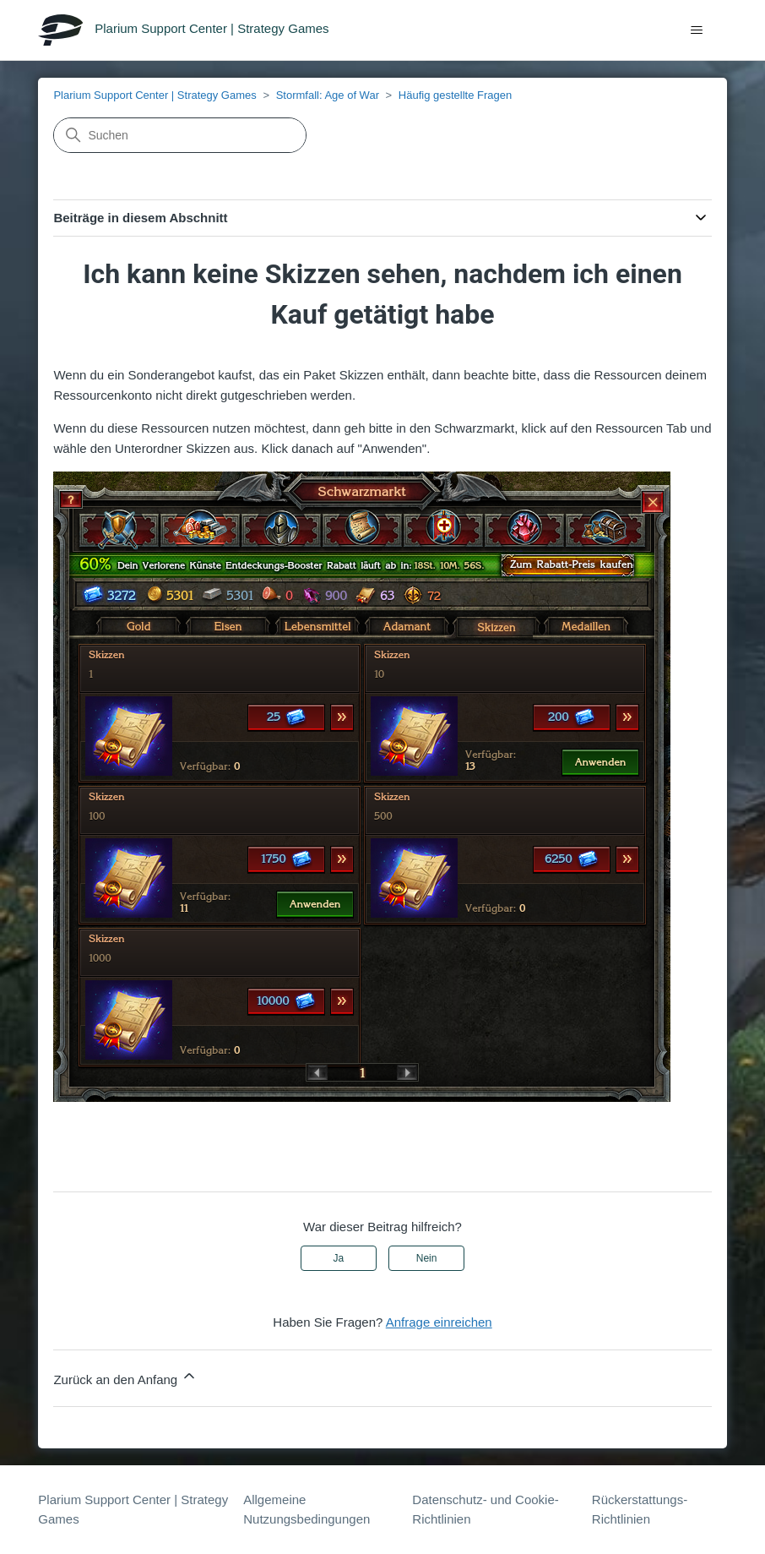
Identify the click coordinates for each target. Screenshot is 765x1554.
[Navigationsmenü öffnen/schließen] (697, 30)
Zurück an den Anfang (125, 1377)
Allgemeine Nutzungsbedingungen (306, 1509)
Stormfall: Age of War (327, 95)
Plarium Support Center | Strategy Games (154, 95)
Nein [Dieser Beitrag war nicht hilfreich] (426, 1258)
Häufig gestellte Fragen (455, 95)
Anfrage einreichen (439, 1322)
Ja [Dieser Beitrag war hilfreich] (339, 1258)
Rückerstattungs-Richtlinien (639, 1509)
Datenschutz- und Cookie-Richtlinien (485, 1509)
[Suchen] (180, 135)
